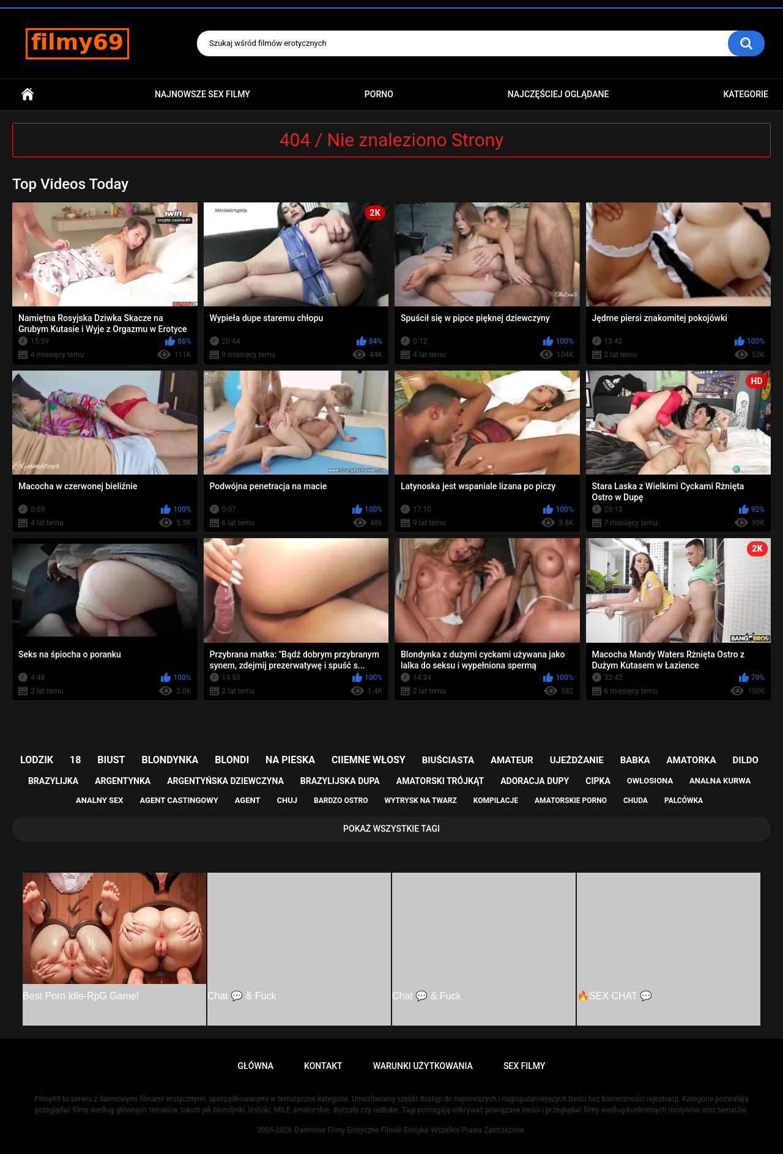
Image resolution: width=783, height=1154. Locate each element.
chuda (635, 800)
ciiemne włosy (369, 760)
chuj (287, 800)
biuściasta (448, 760)
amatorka (691, 760)
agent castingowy (178, 800)
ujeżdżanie (577, 760)
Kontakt (323, 1066)
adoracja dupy (534, 781)
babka (635, 760)
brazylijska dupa (340, 781)
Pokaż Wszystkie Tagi (391, 829)
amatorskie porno (571, 800)
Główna (27, 94)
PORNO (379, 94)
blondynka (169, 760)
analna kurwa (720, 780)
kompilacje (495, 800)
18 (75, 760)
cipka (597, 781)
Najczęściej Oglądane (558, 94)
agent (248, 800)
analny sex (100, 800)
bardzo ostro (341, 800)
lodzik (36, 760)
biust (111, 760)
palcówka (683, 800)
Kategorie (745, 94)
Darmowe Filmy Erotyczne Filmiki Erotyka (361, 1130)
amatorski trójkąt (440, 781)
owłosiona (650, 780)
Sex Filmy (524, 1066)
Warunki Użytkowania (423, 1066)
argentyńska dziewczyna (225, 781)
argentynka (122, 781)
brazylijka (53, 781)
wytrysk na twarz (420, 800)
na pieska (290, 760)
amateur (512, 760)
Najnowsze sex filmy (202, 94)
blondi (232, 760)
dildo (746, 760)
